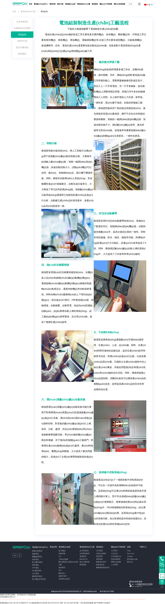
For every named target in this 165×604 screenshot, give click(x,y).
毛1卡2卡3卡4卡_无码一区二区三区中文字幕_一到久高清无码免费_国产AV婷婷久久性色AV (79, 603)
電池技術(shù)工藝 (83, 4)
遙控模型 (62, 567)
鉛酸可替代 (63, 576)
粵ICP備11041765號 (107, 591)
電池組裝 (83, 556)
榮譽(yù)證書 (116, 562)
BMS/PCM (83, 559)
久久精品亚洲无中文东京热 (38, 603)
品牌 (129, 547)
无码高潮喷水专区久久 (7, 597)
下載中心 (142, 547)
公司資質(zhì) (116, 556)
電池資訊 (95, 4)
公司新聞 (99, 551)
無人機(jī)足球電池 (39, 579)
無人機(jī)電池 (37, 562)
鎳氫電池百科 (101, 562)
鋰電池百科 (100, 565)
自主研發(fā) (84, 551)
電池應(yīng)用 (70, 4)
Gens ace (130, 553)
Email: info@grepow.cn (137, 586)
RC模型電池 (36, 571)
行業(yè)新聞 (101, 553)
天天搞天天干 (23, 603)
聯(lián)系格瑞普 (119, 4)
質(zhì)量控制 (85, 562)
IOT (60, 556)
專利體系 (83, 565)
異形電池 (35, 565)
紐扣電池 (35, 559)
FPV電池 (35, 568)
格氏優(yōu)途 (132, 559)
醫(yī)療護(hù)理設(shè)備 (68, 562)
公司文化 (114, 553)
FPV (60, 570)
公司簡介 (114, 551)
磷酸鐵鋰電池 (37, 557)
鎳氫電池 (35, 554)
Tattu (129, 551)
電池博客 (99, 559)
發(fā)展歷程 (115, 559)
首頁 (30, 4)
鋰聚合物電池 (37, 551)
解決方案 (60, 4)
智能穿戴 (62, 553)
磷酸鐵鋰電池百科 (102, 567)
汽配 (60, 565)
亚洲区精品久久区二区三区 (9, 603)
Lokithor (130, 556)
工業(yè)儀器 (63, 559)
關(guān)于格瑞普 (106, 4)
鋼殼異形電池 (37, 576)
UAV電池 (35, 573)
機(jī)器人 (62, 573)
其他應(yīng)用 (64, 579)
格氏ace (130, 562)
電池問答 (99, 556)
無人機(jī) (62, 551)
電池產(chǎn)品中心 (41, 4)
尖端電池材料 (85, 553)
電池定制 (52, 4)
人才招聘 (114, 565)
